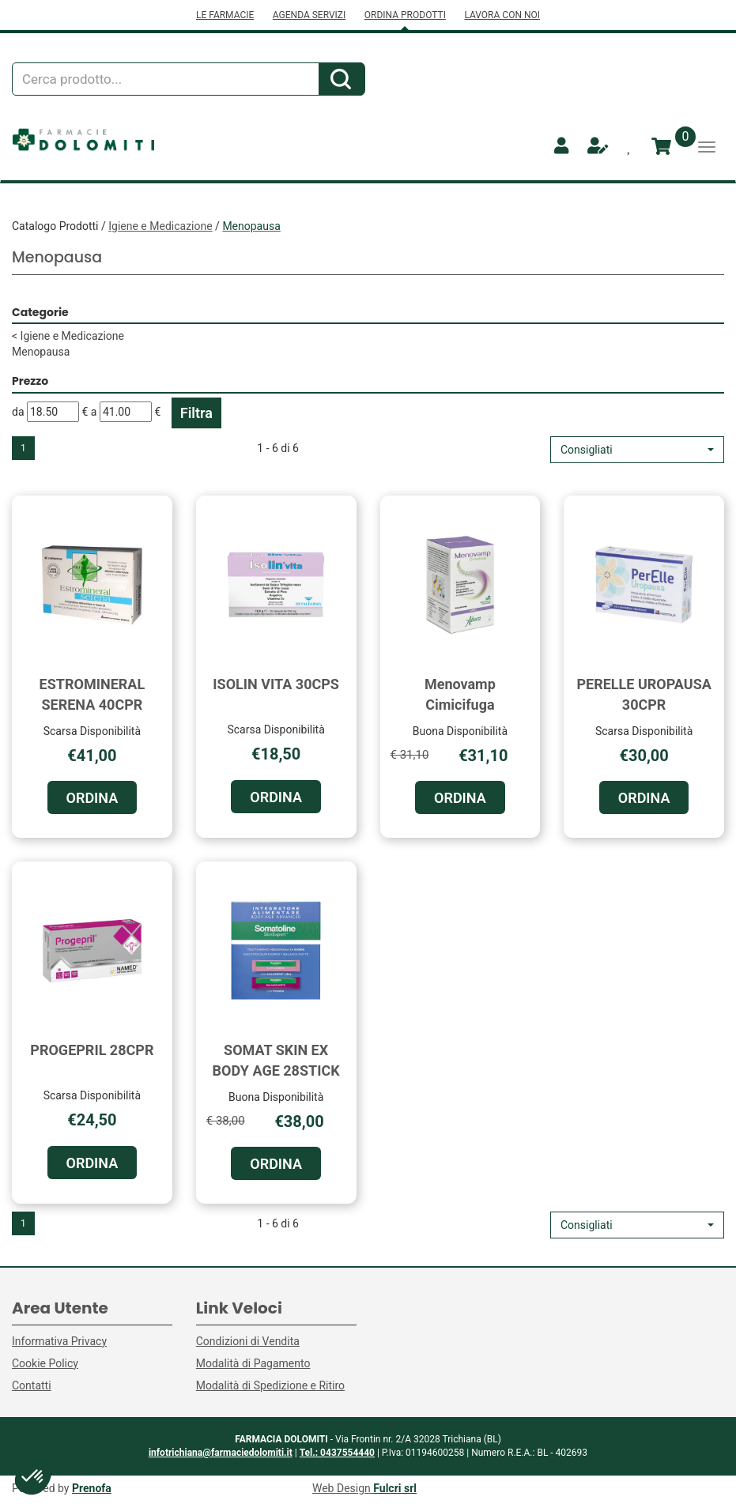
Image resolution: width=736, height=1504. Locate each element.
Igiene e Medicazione (160, 226)
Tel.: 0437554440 (337, 1452)
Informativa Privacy (59, 1341)
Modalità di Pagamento (253, 1363)
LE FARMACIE (225, 15)
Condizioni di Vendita (248, 1341)
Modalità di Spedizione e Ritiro (270, 1385)
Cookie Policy (45, 1363)
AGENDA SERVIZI (309, 15)
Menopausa (41, 351)
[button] (637, 449)
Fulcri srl (395, 1488)
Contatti (31, 1385)
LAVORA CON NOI (502, 15)
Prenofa (91, 1488)
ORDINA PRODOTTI (405, 15)
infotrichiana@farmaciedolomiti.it (221, 1452)
